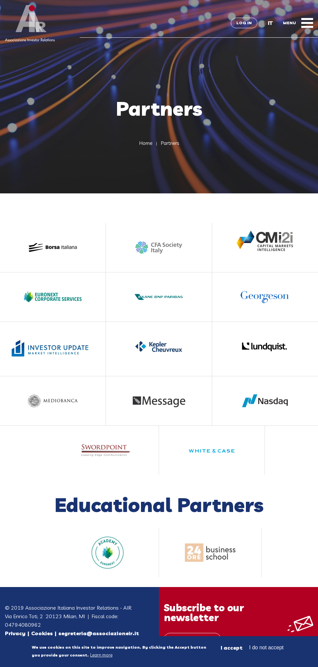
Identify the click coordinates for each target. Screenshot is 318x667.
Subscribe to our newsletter (204, 612)
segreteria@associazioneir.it (98, 633)
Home (145, 143)
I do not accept (266, 649)
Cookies (42, 633)
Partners (170, 143)
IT (270, 23)
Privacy (15, 633)
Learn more (101, 656)
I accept (232, 649)
